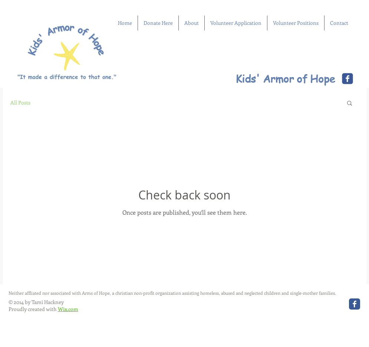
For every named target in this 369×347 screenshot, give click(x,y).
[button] (349, 104)
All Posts (20, 102)
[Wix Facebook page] (347, 78)
